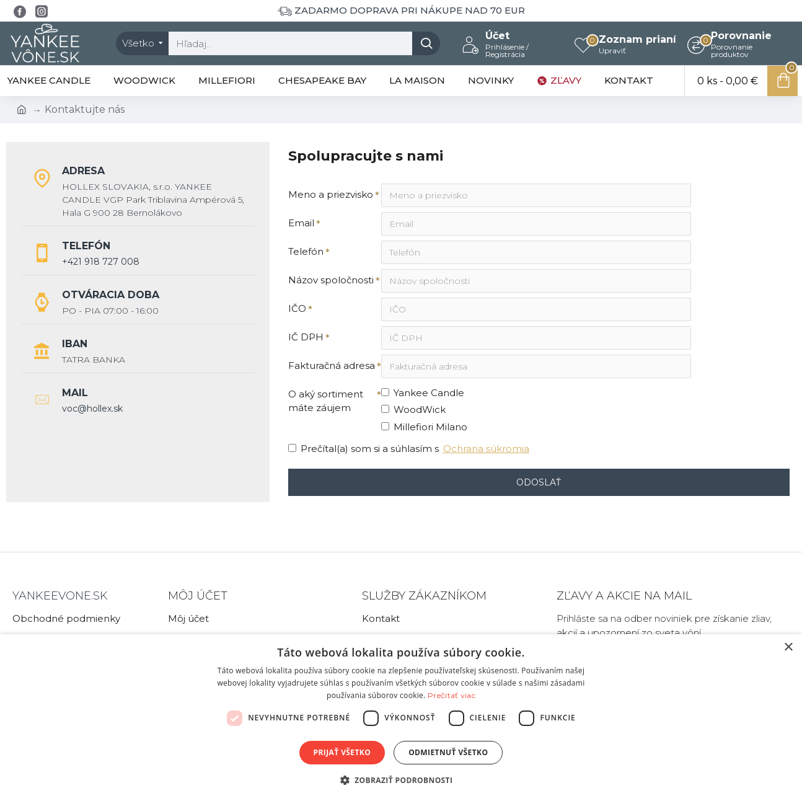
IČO (297, 308)
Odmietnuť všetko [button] (448, 752)
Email (301, 223)
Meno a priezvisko (330, 194)
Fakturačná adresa (331, 365)
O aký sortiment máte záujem (325, 401)
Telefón (306, 251)
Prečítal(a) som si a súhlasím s (409, 449)
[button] (401, 780)
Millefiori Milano (424, 427)
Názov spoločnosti (331, 280)
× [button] (788, 647)
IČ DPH (306, 337)
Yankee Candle (422, 393)
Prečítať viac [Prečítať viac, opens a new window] (451, 695)
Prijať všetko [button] (342, 752)
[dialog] (401, 717)
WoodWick (413, 409)
